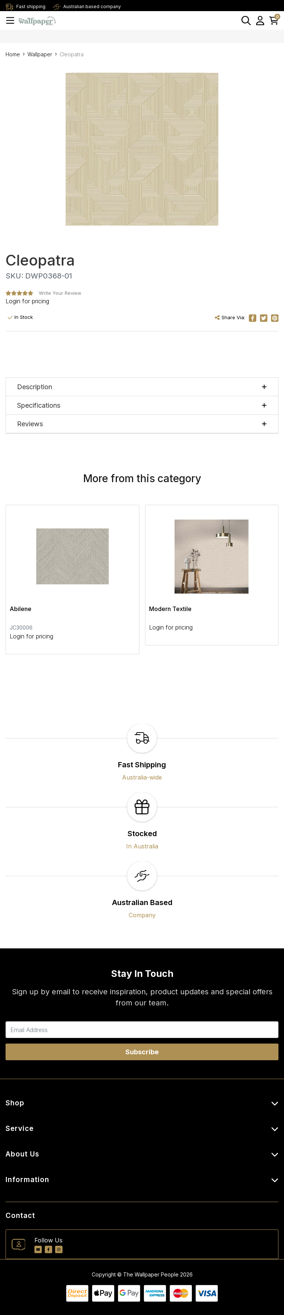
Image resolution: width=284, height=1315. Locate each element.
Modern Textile (170, 609)
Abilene (20, 609)
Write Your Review (60, 293)
